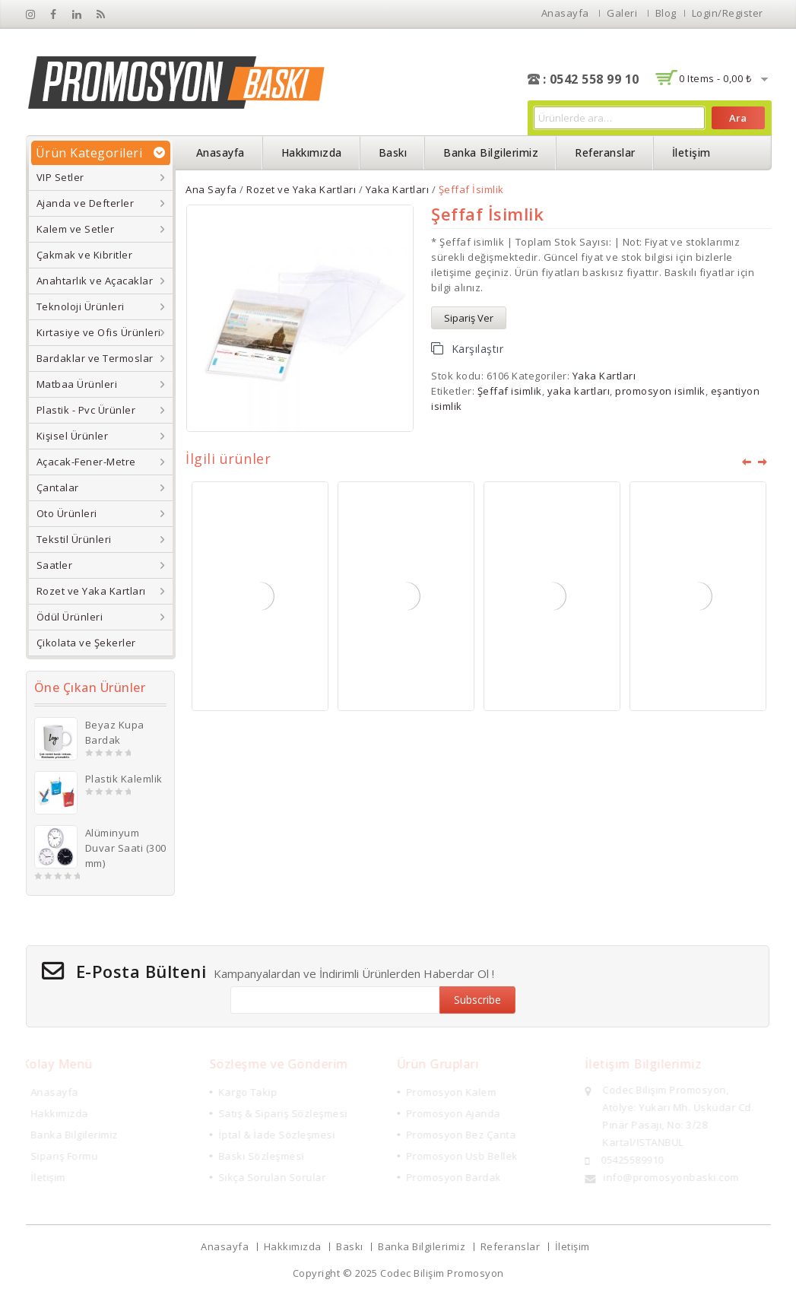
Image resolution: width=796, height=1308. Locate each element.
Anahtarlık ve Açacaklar (95, 280)
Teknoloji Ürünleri (80, 306)
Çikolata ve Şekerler (86, 642)
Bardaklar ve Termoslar (95, 358)
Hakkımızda (311, 152)
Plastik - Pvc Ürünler (86, 410)
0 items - (715, 78)
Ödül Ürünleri (69, 617)
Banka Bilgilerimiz (490, 152)
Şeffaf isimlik (509, 391)
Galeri (622, 13)
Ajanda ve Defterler (85, 203)
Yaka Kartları (398, 189)
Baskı (393, 152)
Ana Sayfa (211, 189)
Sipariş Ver (468, 318)
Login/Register (727, 13)
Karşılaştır (478, 348)
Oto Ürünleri (66, 513)
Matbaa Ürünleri (77, 384)
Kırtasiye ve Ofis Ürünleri (98, 332)
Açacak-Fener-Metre (86, 461)
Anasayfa (565, 13)
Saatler (54, 565)
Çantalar (57, 487)
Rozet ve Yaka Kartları (91, 591)
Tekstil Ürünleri (74, 539)
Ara (738, 118)
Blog (666, 13)
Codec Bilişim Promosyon (442, 1273)
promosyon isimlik (660, 391)
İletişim (691, 152)
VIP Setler (60, 177)
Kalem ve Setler (75, 229)
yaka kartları (578, 391)
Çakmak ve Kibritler (84, 255)
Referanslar (605, 152)
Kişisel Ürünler (72, 436)
